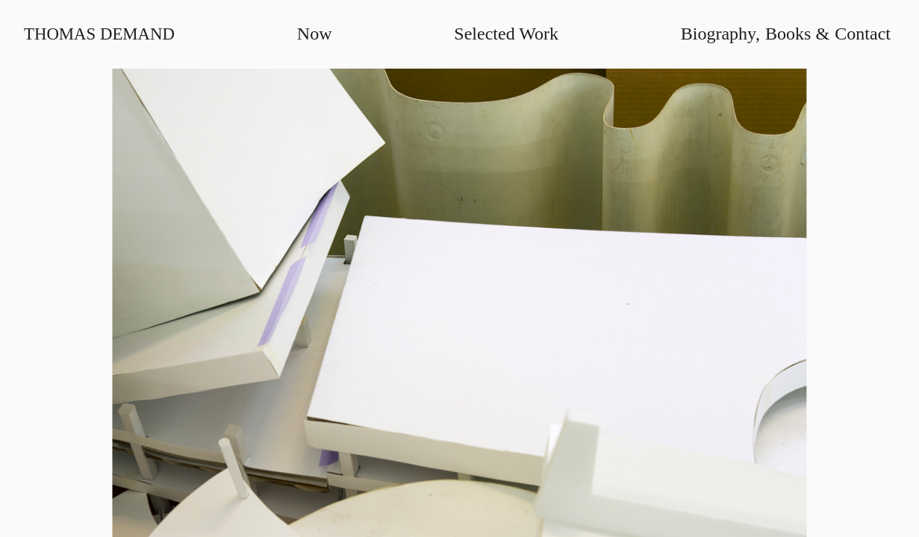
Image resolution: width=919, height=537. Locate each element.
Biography (718, 33)
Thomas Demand (99, 34)
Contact (863, 33)
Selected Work (506, 33)
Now (314, 33)
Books (788, 33)
